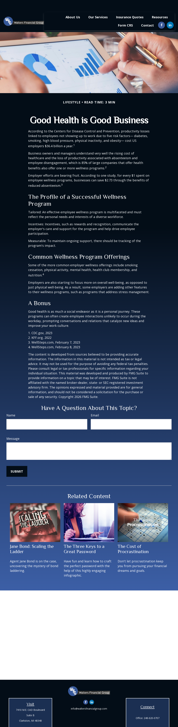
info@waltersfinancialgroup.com (89, 698)
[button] (73, 6)
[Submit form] (16, 460)
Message (12, 428)
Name (10, 405)
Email (95, 405)
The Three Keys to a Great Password (84, 538)
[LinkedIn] (170, 14)
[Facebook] (161, 14)
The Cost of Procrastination (133, 538)
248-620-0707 (151, 707)
